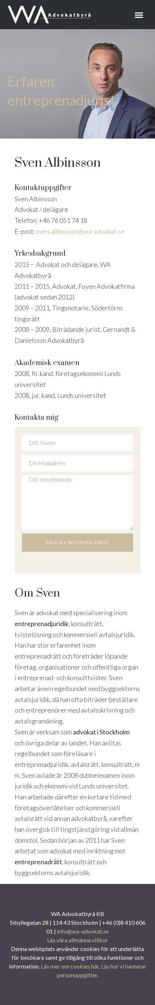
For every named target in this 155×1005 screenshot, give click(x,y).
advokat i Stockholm (101, 732)
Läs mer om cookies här (70, 966)
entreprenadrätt (38, 862)
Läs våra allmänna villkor (77, 939)
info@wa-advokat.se (83, 931)
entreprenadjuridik (42, 624)
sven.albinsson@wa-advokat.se (80, 231)
